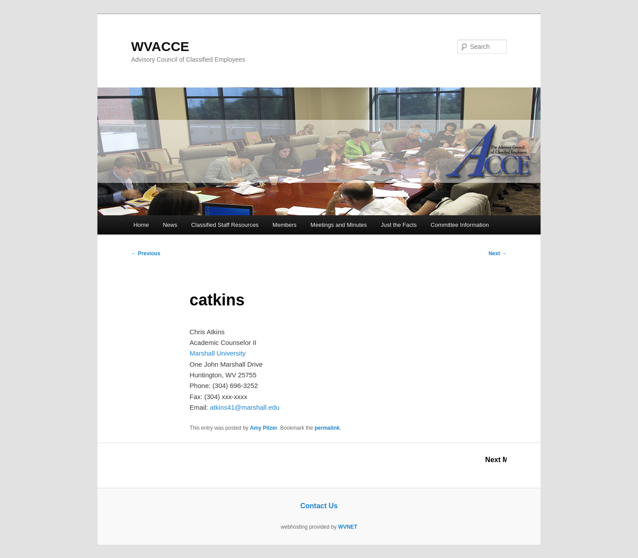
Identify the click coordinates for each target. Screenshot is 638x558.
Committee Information (460, 225)
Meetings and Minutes (339, 225)
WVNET (347, 527)
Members (284, 225)
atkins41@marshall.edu (245, 407)
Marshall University (218, 353)
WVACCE (160, 46)
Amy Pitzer (263, 428)
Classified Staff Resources (224, 225)
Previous (145, 253)
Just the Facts (398, 225)
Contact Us (319, 506)
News (170, 225)
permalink (327, 428)
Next (498, 253)
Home (141, 225)
